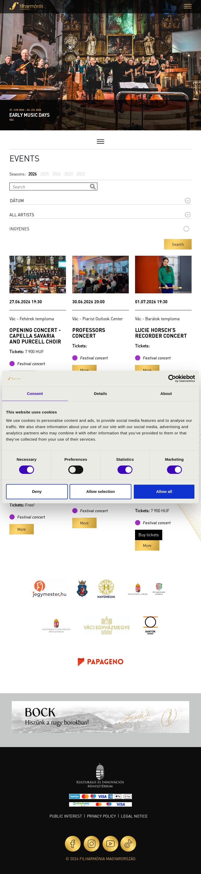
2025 (44, 174)
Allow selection (100, 491)
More (84, 370)
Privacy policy (101, 816)
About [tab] (166, 393)
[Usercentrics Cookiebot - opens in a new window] (172, 378)
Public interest (65, 816)
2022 (80, 174)
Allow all (164, 491)
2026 (32, 174)
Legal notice (134, 816)
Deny (37, 491)
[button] (188, 7)
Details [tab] (100, 393)
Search (178, 244)
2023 (68, 174)
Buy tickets (148, 534)
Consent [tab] (35, 393)
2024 (56, 174)
